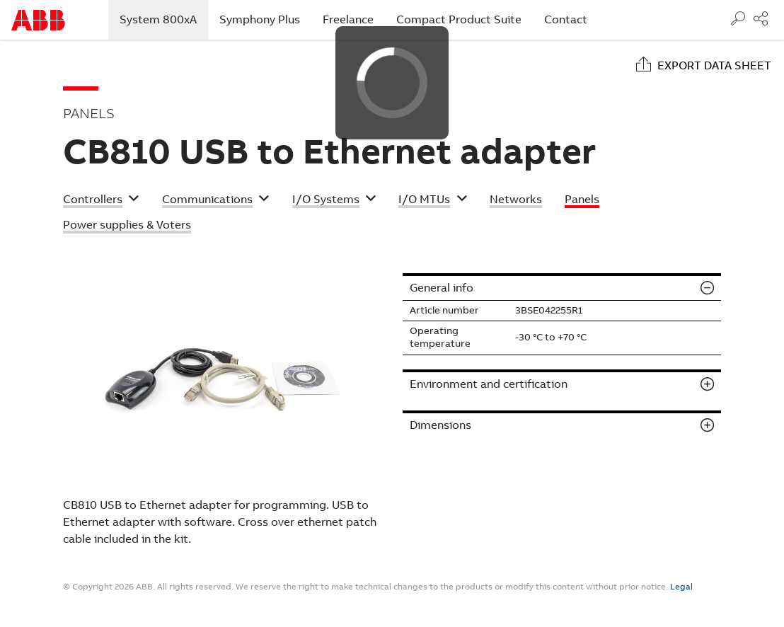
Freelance (348, 19)
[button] (101, 201)
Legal (681, 586)
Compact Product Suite (458, 19)
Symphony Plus (259, 19)
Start (38, 20)
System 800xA (164, 19)
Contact (565, 19)
